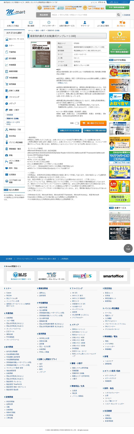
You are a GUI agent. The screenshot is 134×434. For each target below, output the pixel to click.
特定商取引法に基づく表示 (46, 259)
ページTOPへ (128, 248)
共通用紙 (9, 313)
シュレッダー (110, 346)
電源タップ (109, 315)
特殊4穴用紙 (10, 412)
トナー (8, 288)
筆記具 (74, 393)
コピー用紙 (10, 320)
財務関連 (9, 397)
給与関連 (9, 347)
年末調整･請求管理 (13, 357)
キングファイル (77, 309)
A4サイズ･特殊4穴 (78, 298)
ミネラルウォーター (112, 393)
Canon (8, 293)
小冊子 (74, 379)
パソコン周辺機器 (111, 308)
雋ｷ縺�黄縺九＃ (118, 22)
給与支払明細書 (12, 351)
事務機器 (108, 349)
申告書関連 (43, 303)
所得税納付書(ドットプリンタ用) (18, 365)
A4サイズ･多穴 (77, 296)
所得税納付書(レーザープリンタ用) (18, 362)
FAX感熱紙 (10, 337)
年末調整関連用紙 (12, 360)
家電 (106, 356)
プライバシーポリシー (24, 259)
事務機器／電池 (110, 336)
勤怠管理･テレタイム (13, 381)
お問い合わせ (114, 2)
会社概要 (9, 259)
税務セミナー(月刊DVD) (13, 123)
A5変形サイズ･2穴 (78, 304)
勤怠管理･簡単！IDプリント (16, 387)
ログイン (125, 2)
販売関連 (42, 334)
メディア (42, 372)
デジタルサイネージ (112, 329)
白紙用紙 (9, 318)
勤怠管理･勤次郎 (12, 390)
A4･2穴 (74, 293)
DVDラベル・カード (79, 351)
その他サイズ (77, 306)
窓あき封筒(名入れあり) (14, 326)
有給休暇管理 (11, 371)
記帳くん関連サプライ (48, 359)
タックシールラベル (13, 329)
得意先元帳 (43, 341)
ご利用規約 (64, 259)
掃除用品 (108, 418)
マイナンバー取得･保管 (14, 368)
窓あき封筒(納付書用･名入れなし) (51, 324)
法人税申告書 (44, 318)
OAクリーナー (110, 326)
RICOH (9, 296)
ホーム (30, 30)
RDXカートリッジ (78, 335)
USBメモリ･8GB (78, 340)
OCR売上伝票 (44, 338)
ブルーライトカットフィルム (115, 324)
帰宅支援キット (110, 298)
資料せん (42, 293)
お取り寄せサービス (67, 24)
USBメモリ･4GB (78, 337)
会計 (41, 364)
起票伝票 (9, 404)
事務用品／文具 (77, 386)
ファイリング (77, 288)
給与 (41, 366)
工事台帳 (9, 418)
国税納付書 (43, 321)
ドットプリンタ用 (12, 301)
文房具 (74, 391)
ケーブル (108, 313)
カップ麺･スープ (111, 401)
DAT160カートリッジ (79, 332)
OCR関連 (9, 415)
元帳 (8, 407)
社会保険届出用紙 (12, 354)
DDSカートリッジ (78, 329)
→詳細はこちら (62, 83)
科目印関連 (10, 401)
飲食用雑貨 (109, 421)
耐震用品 (108, 301)
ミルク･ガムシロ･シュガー (114, 404)
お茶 (106, 395)
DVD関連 (75, 348)
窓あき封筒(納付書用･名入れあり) (51, 326)
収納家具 (108, 381)
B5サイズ (75, 301)
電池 (106, 341)
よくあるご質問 (103, 24)
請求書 (41, 344)
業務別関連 (43, 288)
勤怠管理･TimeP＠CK (14, 384)
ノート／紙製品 (77, 396)
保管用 (74, 312)
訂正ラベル (10, 331)
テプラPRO (109, 344)
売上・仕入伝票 (44, 346)
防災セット (109, 293)
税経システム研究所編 (80, 368)
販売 (41, 369)
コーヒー (108, 398)
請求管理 (42, 296)
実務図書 (10, 115)
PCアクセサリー (111, 321)
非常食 (107, 296)
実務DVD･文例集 (53, 30)
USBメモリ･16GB (78, 343)
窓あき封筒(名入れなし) (14, 323)
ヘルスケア (109, 361)
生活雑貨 (108, 411)
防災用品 (108, 288)
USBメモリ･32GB (78, 346)
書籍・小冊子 (40, 30)
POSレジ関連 (44, 352)
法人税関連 (43, 310)
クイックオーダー (49, 24)
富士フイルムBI (11, 298)
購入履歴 (31, 24)
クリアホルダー (77, 317)
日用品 (107, 415)
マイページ (85, 24)
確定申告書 (43, 307)
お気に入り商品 (13, 24)
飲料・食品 (109, 388)
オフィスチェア (110, 375)
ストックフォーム (12, 340)
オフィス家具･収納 (112, 371)
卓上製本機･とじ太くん (80, 315)
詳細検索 (127, 15)
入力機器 (108, 318)
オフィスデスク (110, 378)
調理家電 (108, 364)
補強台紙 (9, 334)
